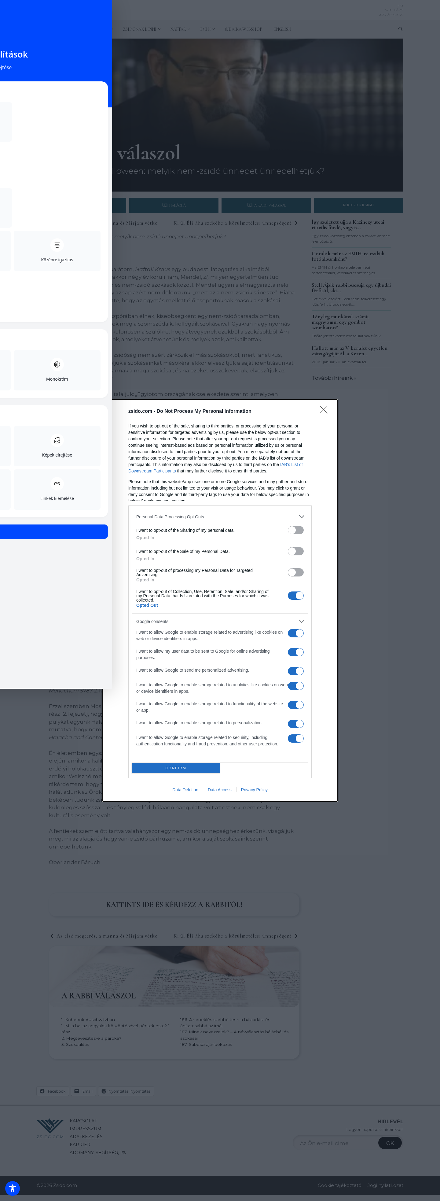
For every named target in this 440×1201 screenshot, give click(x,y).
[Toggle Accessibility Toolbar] (12, 1188)
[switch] (296, 530)
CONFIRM (175, 768)
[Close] (326, 411)
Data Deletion (185, 789)
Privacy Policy (254, 789)
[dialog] (220, 600)
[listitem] (220, 516)
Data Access (220, 789)
